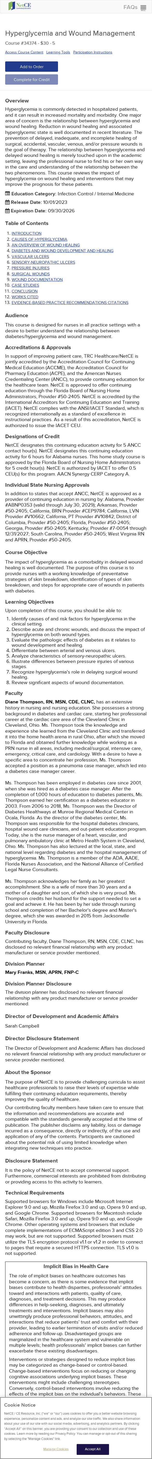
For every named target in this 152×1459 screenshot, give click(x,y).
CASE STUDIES (25, 285)
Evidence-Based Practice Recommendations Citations (70, 302)
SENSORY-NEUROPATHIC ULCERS (43, 262)
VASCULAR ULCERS (30, 256)
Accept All (92, 1451)
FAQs (130, 7)
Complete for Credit (32, 79)
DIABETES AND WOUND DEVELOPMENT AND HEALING (62, 250)
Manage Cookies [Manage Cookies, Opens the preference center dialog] (56, 1451)
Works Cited (25, 297)
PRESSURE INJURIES (30, 268)
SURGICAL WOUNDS (31, 274)
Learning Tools (58, 52)
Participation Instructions (92, 52)
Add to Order (32, 66)
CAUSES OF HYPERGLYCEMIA (39, 239)
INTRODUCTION (26, 233)
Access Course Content (24, 52)
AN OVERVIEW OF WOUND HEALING (46, 245)
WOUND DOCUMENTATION (37, 279)
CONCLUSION (25, 291)
